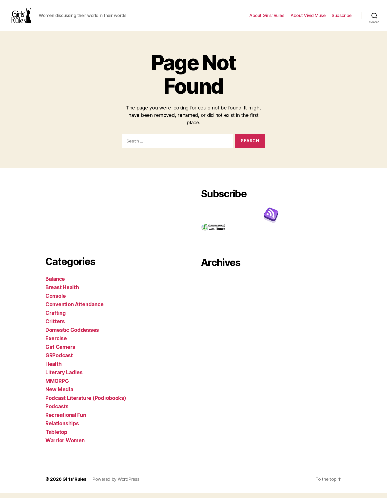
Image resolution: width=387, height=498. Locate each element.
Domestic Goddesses (72, 335)
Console (55, 301)
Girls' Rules (74, 484)
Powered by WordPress (115, 484)
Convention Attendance (74, 309)
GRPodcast (59, 360)
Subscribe (342, 17)
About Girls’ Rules (266, 17)
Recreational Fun (65, 420)
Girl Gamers (60, 352)
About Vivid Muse (308, 17)
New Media (59, 394)
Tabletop (56, 437)
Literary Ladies (64, 377)
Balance (55, 284)
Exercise (56, 343)
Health (53, 369)
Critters (55, 326)
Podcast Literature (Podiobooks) (85, 403)
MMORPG (57, 386)
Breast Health (62, 292)
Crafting (55, 318)
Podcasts (57, 411)
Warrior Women (65, 445)
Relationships (62, 428)
